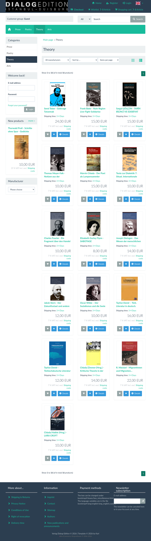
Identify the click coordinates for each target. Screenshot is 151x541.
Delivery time (16, 523)
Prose (9, 46)
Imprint (49, 497)
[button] (139, 3)
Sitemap (49, 510)
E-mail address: (14, 83)
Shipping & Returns (19, 497)
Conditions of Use (18, 510)
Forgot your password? (17, 105)
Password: (12, 94)
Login (29, 109)
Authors (49, 516)
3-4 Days (60, 116)
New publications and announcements (56, 524)
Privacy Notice (16, 503)
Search (138, 19)
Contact (49, 503)
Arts (9, 65)
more (31, 120)
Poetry (10, 53)
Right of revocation (19, 516)
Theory (10, 59)
